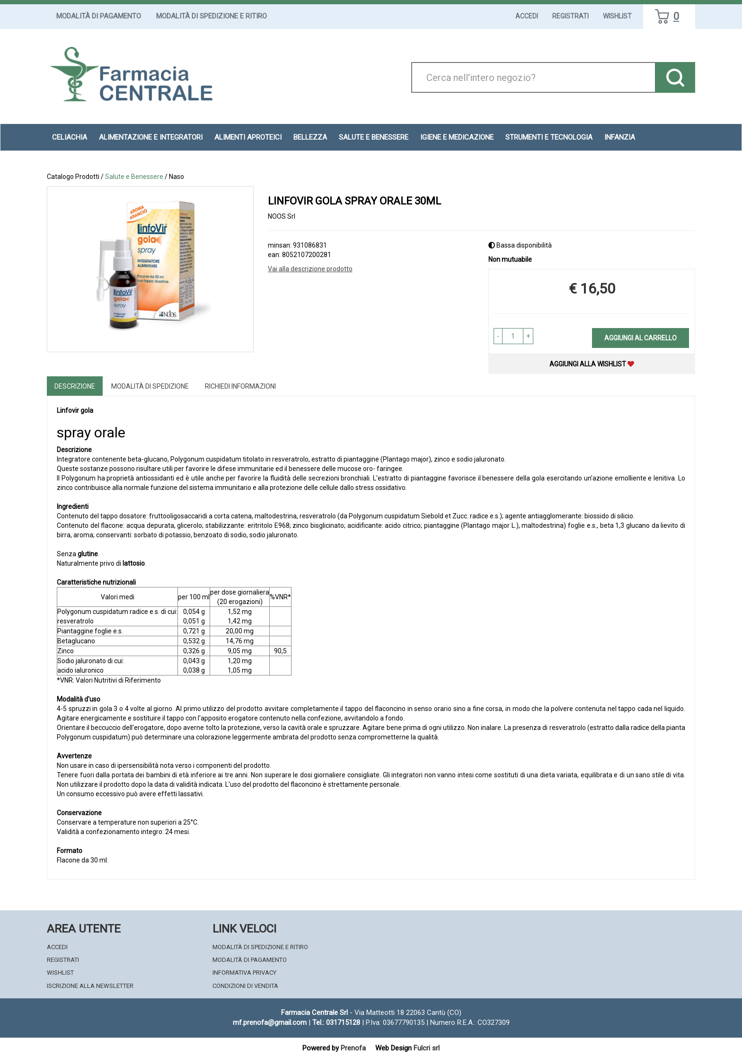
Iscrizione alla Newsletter (90, 985)
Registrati (570, 16)
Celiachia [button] (69, 137)
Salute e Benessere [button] (373, 137)
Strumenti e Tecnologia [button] (548, 137)
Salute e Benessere (134, 176)
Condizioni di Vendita (245, 985)
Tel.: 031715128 (336, 1022)
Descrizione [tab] (74, 386)
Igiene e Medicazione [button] (457, 137)
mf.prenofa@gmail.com (270, 1022)
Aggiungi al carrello (640, 338)
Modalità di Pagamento (98, 16)
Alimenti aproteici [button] (248, 137)
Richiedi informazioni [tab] (240, 386)
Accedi (526, 16)
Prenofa (353, 1048)
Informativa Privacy (244, 972)
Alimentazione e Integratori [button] (151, 137)
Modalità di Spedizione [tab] (150, 386)
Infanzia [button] (619, 137)
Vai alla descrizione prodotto (310, 269)
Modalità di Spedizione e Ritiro (211, 16)
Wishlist (617, 16)
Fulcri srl (427, 1048)
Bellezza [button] (310, 137)
